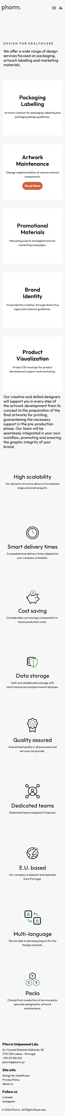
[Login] (60, 7)
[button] (54, 7)
